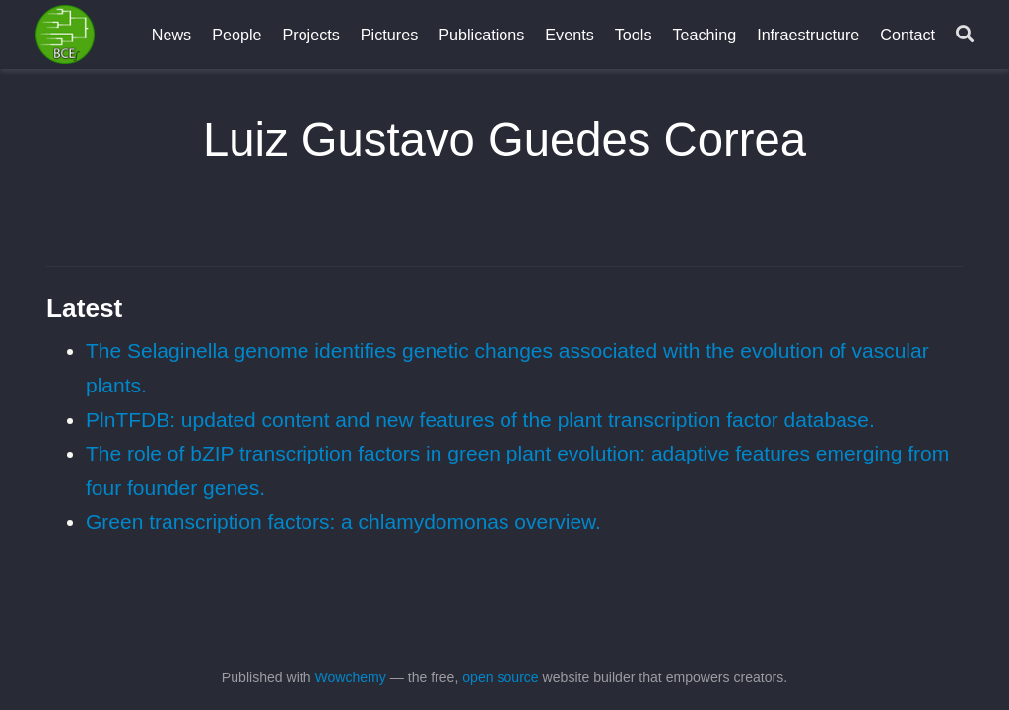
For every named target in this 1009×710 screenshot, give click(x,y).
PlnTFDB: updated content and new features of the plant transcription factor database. (480, 419)
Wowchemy (349, 677)
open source (500, 677)
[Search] (965, 35)
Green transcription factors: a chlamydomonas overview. (343, 521)
